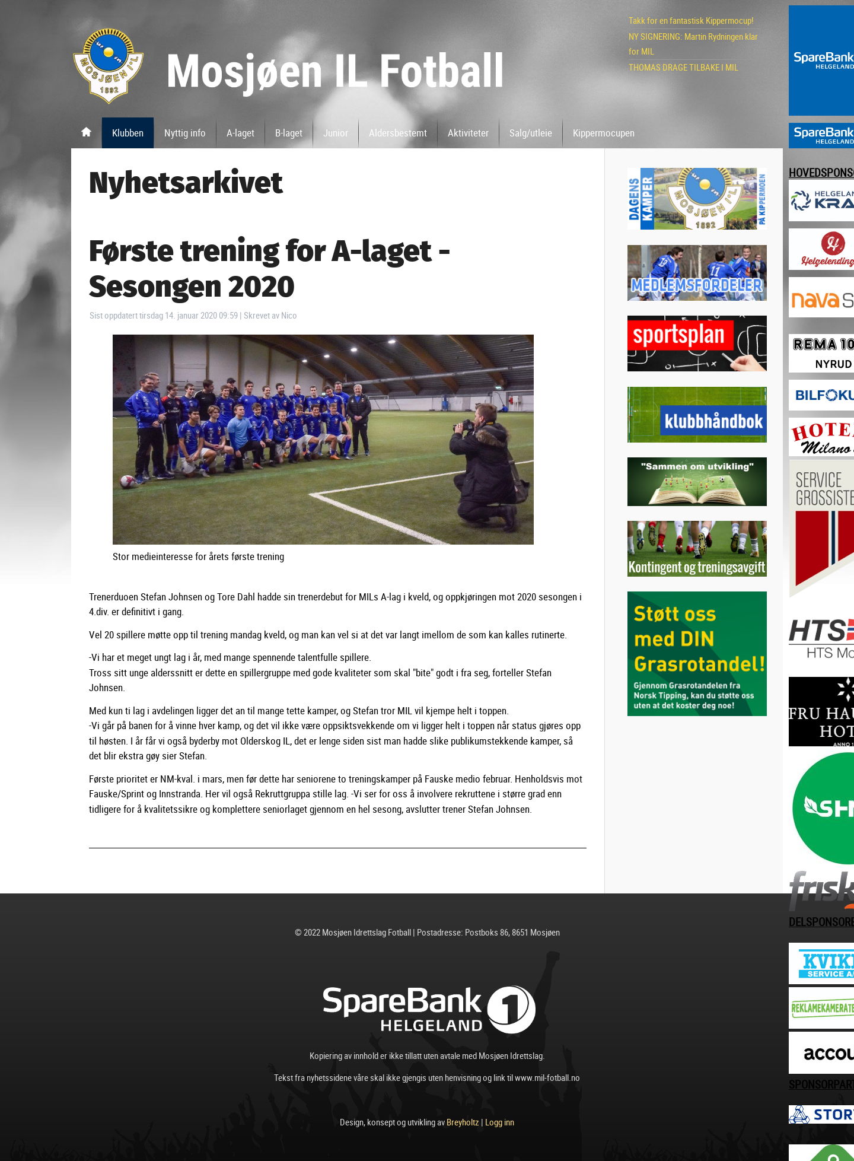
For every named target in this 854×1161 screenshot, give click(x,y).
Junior (335, 132)
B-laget (288, 132)
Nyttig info (185, 132)
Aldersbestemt (398, 132)
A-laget (240, 132)
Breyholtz (463, 1122)
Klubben (128, 132)
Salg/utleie (530, 132)
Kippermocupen (604, 132)
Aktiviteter (468, 132)
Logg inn (499, 1122)
